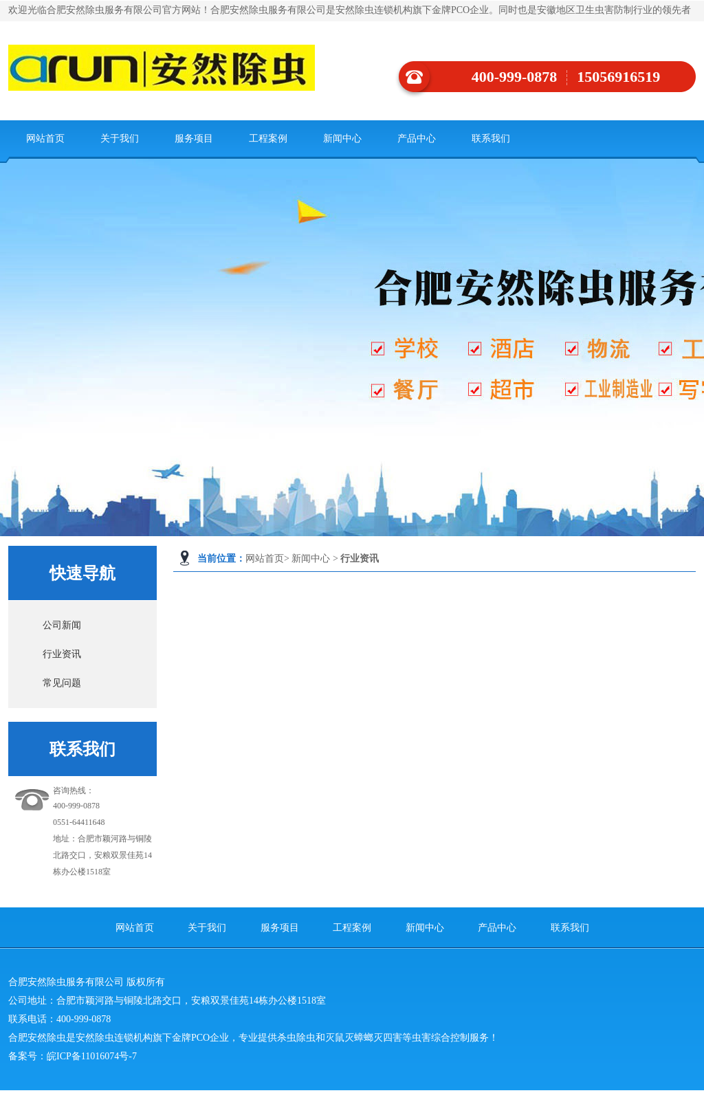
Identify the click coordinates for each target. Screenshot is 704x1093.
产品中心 (416, 138)
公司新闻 (62, 625)
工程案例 (268, 138)
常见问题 (62, 683)
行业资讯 (62, 654)
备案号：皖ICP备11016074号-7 (72, 1056)
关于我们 (119, 138)
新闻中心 (342, 138)
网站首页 (45, 138)
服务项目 (194, 138)
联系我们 (491, 138)
